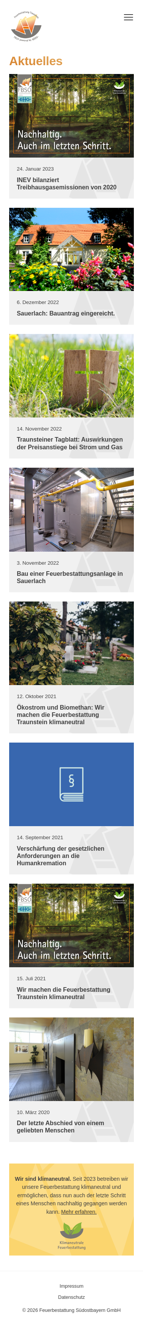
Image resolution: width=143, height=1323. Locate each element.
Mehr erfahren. (78, 1212)
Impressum (71, 1286)
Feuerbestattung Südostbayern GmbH (26, 26)
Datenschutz (71, 1297)
